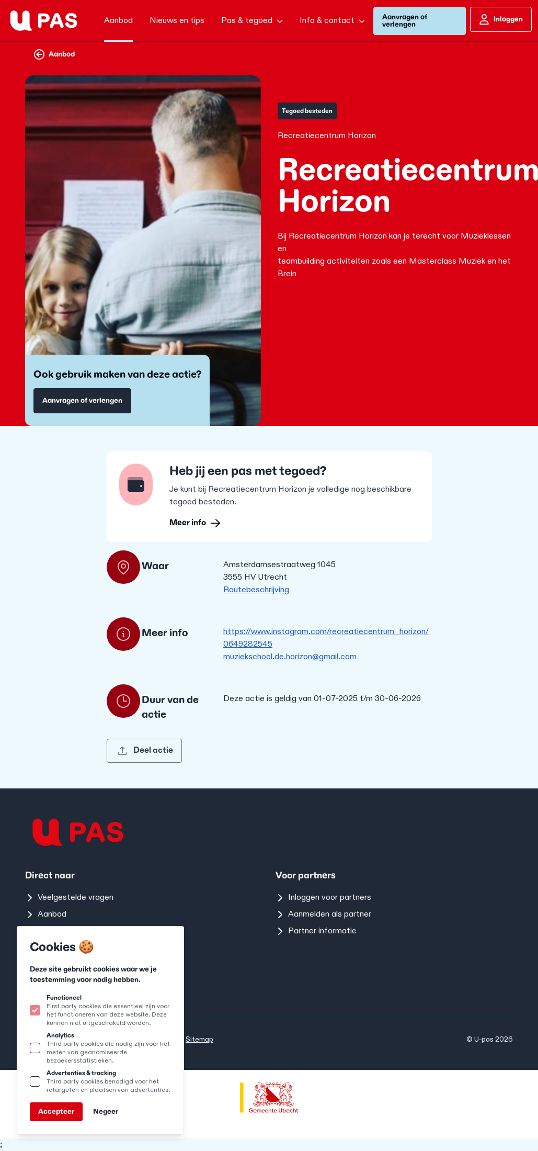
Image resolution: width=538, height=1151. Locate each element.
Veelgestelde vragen (69, 897)
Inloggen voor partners (323, 897)
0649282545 (247, 644)
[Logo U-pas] (43, 21)
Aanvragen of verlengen (404, 20)
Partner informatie (316, 931)
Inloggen (501, 19)
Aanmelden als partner (323, 914)
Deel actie (145, 750)
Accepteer (56, 1111)
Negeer (105, 1111)
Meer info (195, 522)
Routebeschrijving (256, 589)
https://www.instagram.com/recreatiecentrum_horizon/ (326, 631)
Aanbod (54, 54)
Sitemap (199, 1039)
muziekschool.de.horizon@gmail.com (290, 656)
